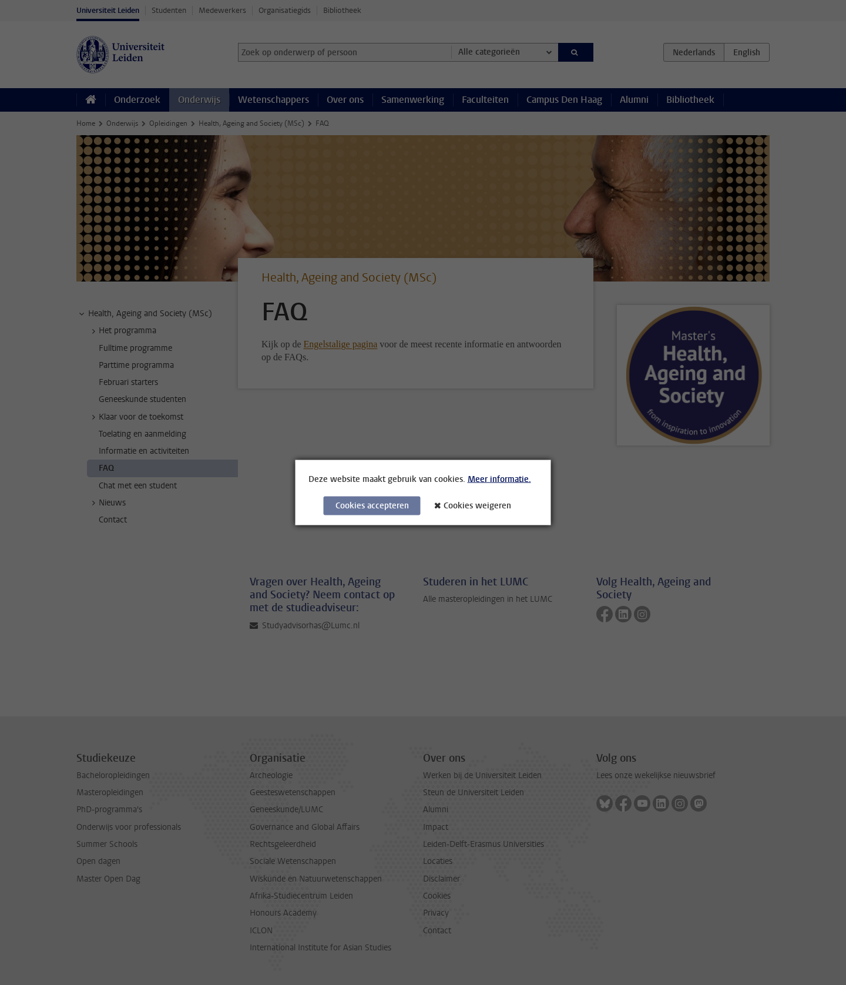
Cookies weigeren (477, 505)
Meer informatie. (499, 479)
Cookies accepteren (372, 505)
